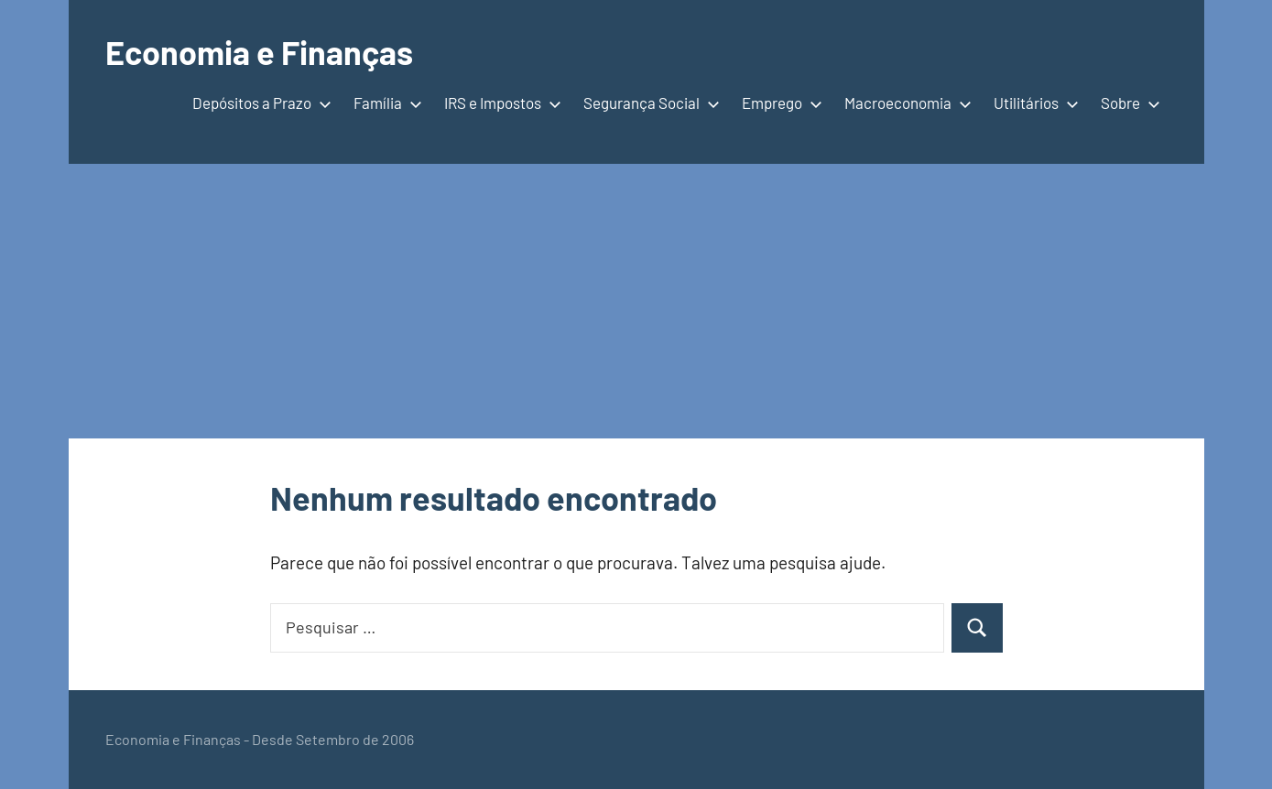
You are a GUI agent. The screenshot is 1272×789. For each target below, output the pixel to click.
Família (384, 102)
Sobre (1127, 102)
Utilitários (1032, 102)
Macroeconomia (904, 102)
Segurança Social (647, 102)
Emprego (778, 102)
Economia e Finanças (259, 51)
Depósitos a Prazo (258, 102)
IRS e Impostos (499, 102)
